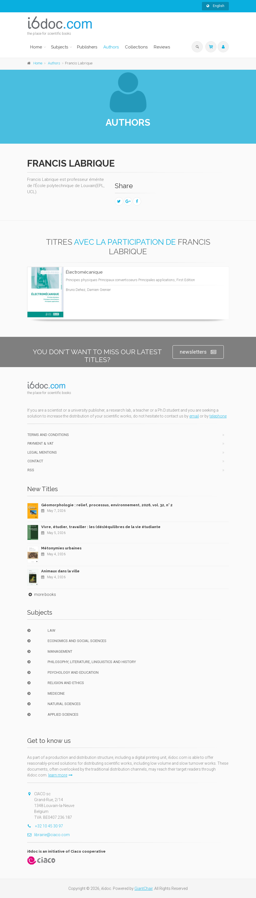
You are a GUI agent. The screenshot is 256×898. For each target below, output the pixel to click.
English (215, 6)
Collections (136, 47)
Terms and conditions (48, 435)
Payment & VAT (40, 443)
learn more (60, 775)
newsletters (198, 352)
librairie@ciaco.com (48, 834)
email (194, 416)
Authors (111, 47)
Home (36, 47)
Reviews (162, 47)
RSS (30, 470)
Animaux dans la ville (60, 571)
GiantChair (143, 888)
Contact (35, 461)
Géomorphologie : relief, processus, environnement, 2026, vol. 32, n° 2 (107, 505)
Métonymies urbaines (61, 548)
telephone (218, 416)
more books (41, 594)
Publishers (87, 47)
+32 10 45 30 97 (45, 826)
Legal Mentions (42, 452)
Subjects (59, 47)
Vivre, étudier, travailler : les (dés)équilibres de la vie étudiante (100, 527)
